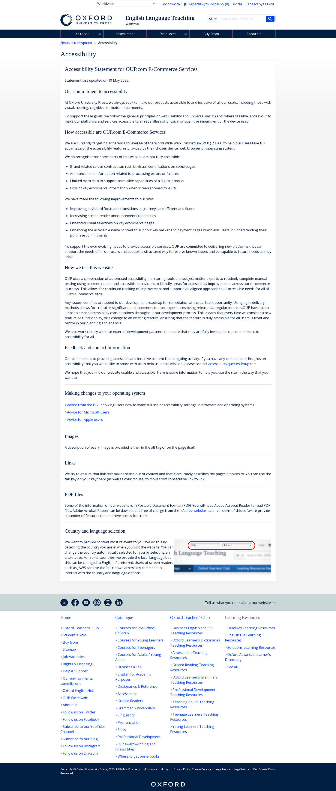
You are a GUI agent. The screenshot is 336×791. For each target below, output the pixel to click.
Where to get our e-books (139, 756)
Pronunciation (129, 722)
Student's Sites (75, 635)
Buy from (70, 642)
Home (65, 617)
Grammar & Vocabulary (136, 708)
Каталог (82, 33)
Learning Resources (242, 617)
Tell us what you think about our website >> (240, 602)
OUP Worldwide (75, 697)
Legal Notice (241, 769)
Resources (168, 33)
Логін (237, 4)
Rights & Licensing (77, 664)
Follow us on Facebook (81, 719)
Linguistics (126, 715)
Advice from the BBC (83, 405)
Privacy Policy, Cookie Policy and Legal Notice (202, 769)
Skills (122, 729)
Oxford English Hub (78, 690)
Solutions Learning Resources (251, 647)
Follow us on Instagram (81, 746)
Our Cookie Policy (264, 769)
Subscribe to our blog (80, 739)
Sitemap (69, 649)
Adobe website (194, 510)
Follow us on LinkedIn (80, 753)
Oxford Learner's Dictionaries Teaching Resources (195, 643)
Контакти (134, 769)
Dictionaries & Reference (137, 686)
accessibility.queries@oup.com (232, 363)
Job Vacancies (74, 656)
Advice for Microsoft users (88, 412)
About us (70, 705)
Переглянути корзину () (206, 4)
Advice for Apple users (85, 419)
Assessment (125, 33)
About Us (253, 33)
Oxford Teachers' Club (81, 628)
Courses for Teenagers (136, 647)
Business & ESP (130, 667)
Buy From (211, 33)
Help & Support (75, 671)
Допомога (171, 4)
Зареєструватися (260, 4)
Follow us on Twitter (79, 712)
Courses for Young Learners (141, 640)
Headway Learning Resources (251, 628)
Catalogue (124, 617)
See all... (233, 667)
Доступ (165, 769)
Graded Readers (130, 700)
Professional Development (139, 736)
